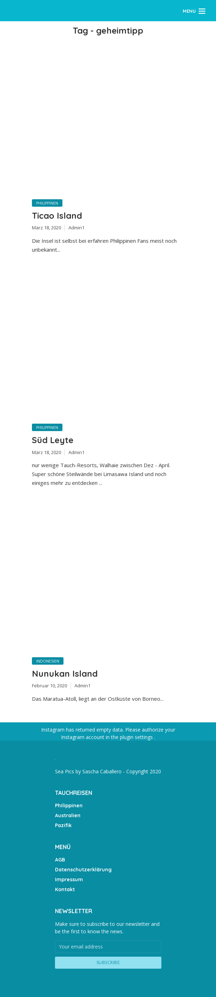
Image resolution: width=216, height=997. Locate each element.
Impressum (69, 879)
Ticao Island (57, 215)
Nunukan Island (65, 673)
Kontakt (65, 889)
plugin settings (137, 737)
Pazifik (63, 825)
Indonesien (47, 661)
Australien (68, 815)
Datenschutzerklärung (83, 869)
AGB (60, 859)
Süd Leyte (52, 440)
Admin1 (76, 227)
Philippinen (47, 203)
